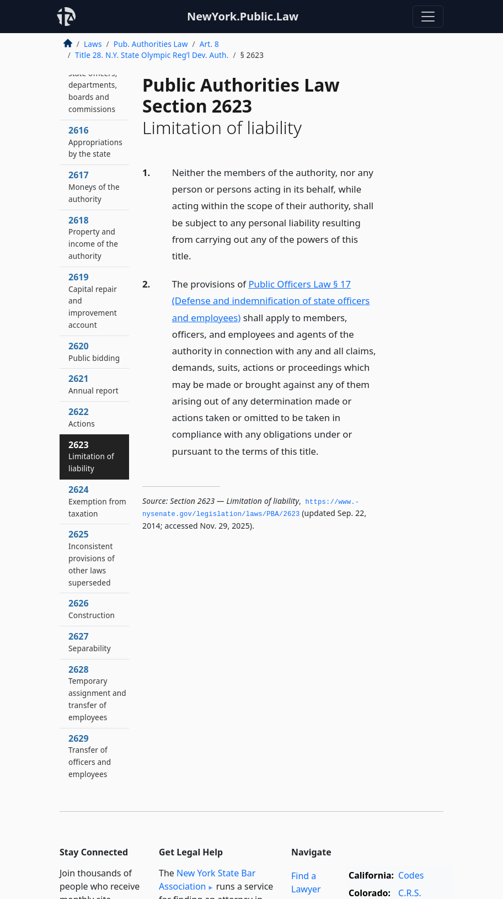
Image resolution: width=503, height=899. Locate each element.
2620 (94, 351)
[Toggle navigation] (428, 17)
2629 (89, 755)
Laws (93, 44)
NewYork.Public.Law (242, 16)
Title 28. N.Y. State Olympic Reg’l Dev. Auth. (151, 55)
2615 (92, 78)
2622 (81, 417)
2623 (91, 456)
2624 (97, 501)
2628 (97, 692)
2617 (94, 186)
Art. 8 (209, 44)
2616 (95, 141)
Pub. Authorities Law (151, 44)
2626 (91, 608)
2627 (89, 641)
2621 (93, 384)
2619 (92, 300)
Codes (411, 875)
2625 (91, 557)
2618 (93, 237)
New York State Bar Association (207, 879)
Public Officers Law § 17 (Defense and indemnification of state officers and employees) (271, 300)
